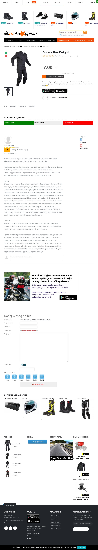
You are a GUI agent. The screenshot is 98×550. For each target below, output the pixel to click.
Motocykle (9, 40)
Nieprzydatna (84, 146)
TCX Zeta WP (10, 23)
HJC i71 (74, 23)
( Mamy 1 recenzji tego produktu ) (68, 55)
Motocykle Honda (55, 515)
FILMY (17, 2)
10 (37, 330)
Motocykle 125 (54, 519)
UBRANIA (25, 46)
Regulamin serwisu (32, 536)
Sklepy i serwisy (64, 40)
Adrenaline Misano (17, 472)
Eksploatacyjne (30, 40)
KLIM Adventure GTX (47, 398)
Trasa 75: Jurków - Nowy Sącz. (62, 459)
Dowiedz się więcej (70, 547)
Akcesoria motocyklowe (46, 40)
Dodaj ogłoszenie (37, 441)
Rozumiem (81, 547)
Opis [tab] (5, 106)
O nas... (29, 538)
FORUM (69, 2)
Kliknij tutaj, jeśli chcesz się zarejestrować (37, 319)
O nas (91, 40)
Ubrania (19, 40)
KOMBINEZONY (35, 46)
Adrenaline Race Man (17, 444)
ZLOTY (31, 2)
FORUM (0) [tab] (22, 106)
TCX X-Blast (26, 23)
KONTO (92, 2)
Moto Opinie (15, 46)
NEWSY (6, 2)
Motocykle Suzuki (55, 525)
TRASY (45, 2)
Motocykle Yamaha (55, 522)
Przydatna (83, 140)
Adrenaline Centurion (17, 463)
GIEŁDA (57, 2)
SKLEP (81, 2)
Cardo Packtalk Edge (10, 398)
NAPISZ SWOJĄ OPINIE (55, 77)
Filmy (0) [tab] (13, 106)
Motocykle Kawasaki (56, 529)
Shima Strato (63, 398)
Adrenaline (46, 46)
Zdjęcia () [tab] (32, 106)
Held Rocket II (82, 398)
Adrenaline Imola (17, 454)
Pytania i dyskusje (79, 40)
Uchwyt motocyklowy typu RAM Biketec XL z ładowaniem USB (81, 499)
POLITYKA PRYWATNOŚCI (34, 533)
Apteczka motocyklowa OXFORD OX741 (81, 459)
